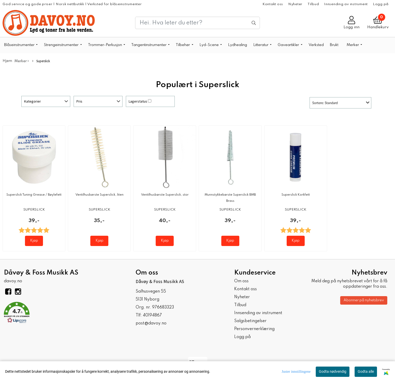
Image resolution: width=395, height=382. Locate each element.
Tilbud (313, 4)
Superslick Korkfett (296, 194)
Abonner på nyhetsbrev (364, 300)
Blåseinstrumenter (19, 45)
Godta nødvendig (332, 371)
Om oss (241, 281)
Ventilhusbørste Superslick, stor (165, 194)
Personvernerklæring (254, 329)
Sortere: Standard (325, 103)
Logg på (381, 4)
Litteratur (261, 45)
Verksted (316, 45)
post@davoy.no (151, 323)
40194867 (152, 315)
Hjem (7, 61)
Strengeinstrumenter (61, 45)
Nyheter (295, 4)
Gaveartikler (289, 45)
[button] (66, 313)
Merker (353, 45)
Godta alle (366, 371)
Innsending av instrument (346, 4)
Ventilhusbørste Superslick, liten (99, 194)
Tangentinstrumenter (149, 45)
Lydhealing (237, 45)
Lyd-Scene (209, 45)
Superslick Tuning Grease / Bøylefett (34, 194)
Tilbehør (183, 45)
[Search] (197, 23)
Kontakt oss (272, 4)
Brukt (334, 45)
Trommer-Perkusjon (105, 45)
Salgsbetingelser (250, 321)
